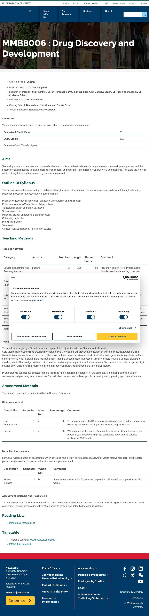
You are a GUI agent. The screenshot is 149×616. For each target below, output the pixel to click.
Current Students (91, 3)
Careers (65, 3)
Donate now (17, 600)
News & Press (119, 3)
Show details (125, 327)
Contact (143, 3)
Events (132, 3)
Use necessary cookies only (31, 336)
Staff (106, 3)
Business (101, 14)
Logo (15, 13)
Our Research (84, 14)
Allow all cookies (117, 336)
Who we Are (44, 14)
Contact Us (137, 597)
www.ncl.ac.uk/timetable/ (42, 540)
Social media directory (131, 592)
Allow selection (74, 336)
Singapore (23, 592)
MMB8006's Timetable (20, 544)
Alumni (115, 14)
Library (76, 3)
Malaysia (11, 592)
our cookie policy (34, 300)
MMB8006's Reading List (22, 523)
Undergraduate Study (16, 3)
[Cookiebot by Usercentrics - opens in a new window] (125, 278)
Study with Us (64, 14)
